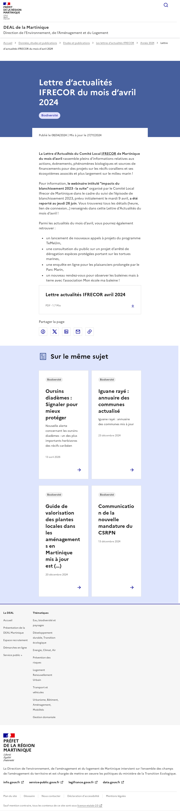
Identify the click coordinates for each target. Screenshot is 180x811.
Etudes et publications (76, 43)
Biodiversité (49, 115)
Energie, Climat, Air (44, 650)
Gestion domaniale (44, 717)
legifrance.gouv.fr (81, 782)
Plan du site (10, 796)
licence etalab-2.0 (87, 805)
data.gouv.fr (111, 782)
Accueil (7, 43)
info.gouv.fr (11, 782)
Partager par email (78, 331)
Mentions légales (116, 796)
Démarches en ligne (15, 648)
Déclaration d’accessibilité (83, 796)
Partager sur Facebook (43, 331)
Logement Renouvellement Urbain (42, 675)
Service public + (12, 655)
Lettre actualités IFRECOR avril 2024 (85, 294)
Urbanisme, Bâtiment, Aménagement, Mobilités (45, 705)
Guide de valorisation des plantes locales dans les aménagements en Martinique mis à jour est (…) (63, 536)
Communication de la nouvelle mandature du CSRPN (116, 520)
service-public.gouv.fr (44, 782)
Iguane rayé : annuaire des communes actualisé (113, 401)
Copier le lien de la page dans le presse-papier (89, 331)
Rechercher (166, 5)
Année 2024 (147, 43)
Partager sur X (55, 331)
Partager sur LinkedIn (66, 331)
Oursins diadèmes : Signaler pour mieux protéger (62, 404)
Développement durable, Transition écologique (44, 638)
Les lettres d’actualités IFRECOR (115, 43)
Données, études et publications (37, 43)
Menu (174, 5)
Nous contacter (51, 796)
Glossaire (29, 796)
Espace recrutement (15, 640)
